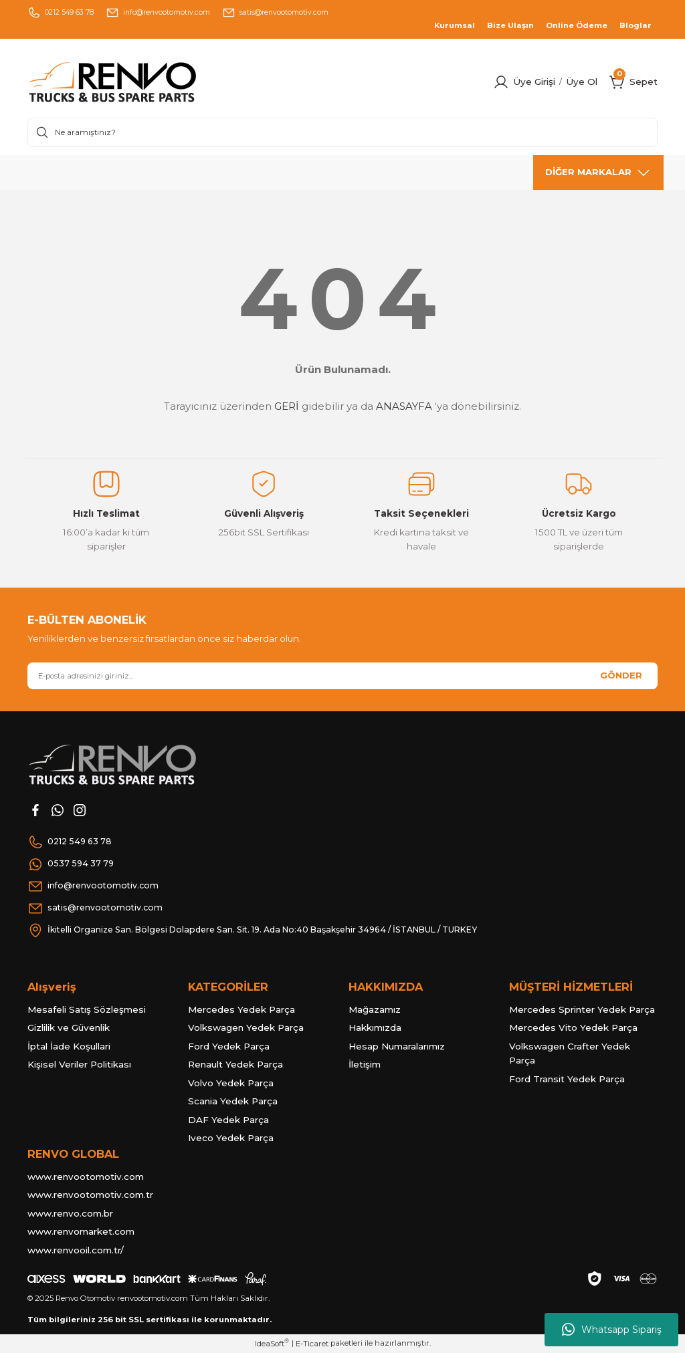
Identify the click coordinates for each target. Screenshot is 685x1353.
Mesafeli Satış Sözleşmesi (86, 1009)
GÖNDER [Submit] (621, 675)
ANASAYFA (404, 406)
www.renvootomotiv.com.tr (90, 1194)
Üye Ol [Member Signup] (581, 81)
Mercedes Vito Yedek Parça (573, 1027)
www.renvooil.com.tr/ (75, 1250)
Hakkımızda (375, 1027)
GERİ (286, 406)
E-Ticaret (312, 1343)
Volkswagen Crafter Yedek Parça (569, 1053)
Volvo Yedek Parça (231, 1083)
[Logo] (139, 82)
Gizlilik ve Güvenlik (68, 1027)
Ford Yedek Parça (229, 1046)
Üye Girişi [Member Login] (534, 81)
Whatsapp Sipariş (612, 1329)
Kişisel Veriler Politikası (79, 1064)
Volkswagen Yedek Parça (246, 1027)
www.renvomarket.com (80, 1231)
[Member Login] (501, 82)
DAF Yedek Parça (228, 1119)
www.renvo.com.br (70, 1213)
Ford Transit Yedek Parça (567, 1079)
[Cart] (617, 82)
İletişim (365, 1064)
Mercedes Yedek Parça (241, 1009)
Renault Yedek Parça (235, 1064)
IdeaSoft (272, 1343)
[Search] (342, 132)
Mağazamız (375, 1009)
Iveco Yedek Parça (231, 1137)
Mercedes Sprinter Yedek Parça (582, 1009)
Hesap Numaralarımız (397, 1046)
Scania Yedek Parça (233, 1101)
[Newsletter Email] (342, 675)
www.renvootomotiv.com (85, 1176)
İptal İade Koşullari (68, 1046)
